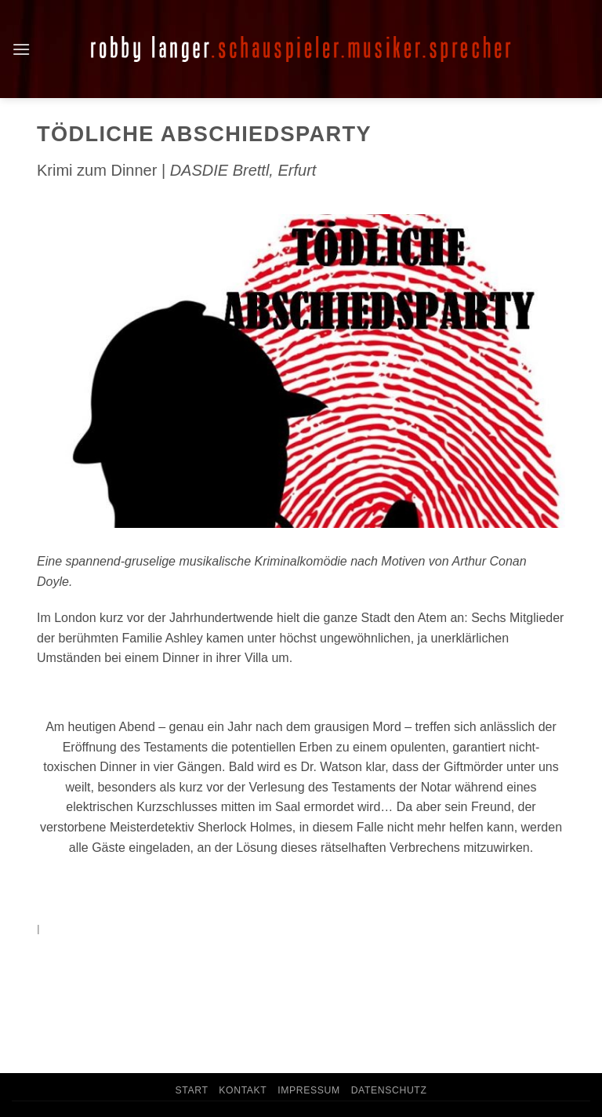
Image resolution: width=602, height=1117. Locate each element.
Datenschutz (389, 1090)
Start (191, 1090)
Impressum (308, 1090)
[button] (21, 49)
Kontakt (243, 1090)
